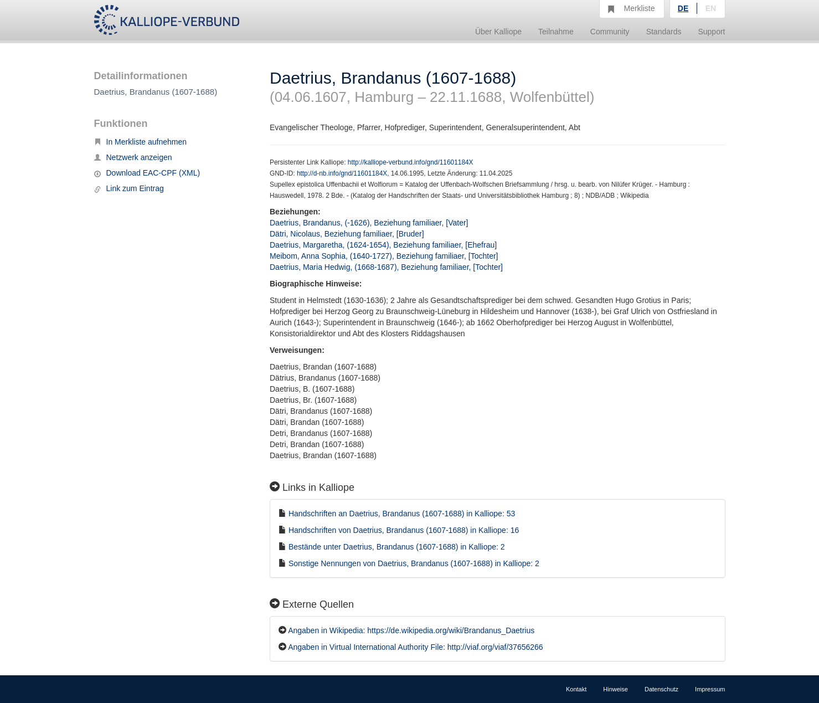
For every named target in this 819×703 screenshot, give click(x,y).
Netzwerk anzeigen (133, 157)
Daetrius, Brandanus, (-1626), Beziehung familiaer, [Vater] (369, 222)
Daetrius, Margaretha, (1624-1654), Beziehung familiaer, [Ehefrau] (383, 244)
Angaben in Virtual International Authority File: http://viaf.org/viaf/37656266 (415, 647)
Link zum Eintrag (129, 188)
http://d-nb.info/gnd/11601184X (342, 173)
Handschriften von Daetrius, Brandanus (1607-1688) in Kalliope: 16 (404, 530)
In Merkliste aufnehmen (140, 141)
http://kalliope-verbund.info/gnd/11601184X (410, 162)
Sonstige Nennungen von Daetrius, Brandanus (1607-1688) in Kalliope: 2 (414, 563)
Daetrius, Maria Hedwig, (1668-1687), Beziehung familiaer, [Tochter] (386, 267)
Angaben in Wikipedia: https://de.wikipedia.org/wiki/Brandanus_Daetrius (411, 630)
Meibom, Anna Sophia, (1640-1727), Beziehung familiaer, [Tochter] (384, 256)
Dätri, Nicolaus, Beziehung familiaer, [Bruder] (347, 233)
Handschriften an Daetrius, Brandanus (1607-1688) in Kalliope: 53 (402, 513)
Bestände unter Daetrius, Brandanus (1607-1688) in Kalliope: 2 (397, 546)
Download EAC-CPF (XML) (147, 172)
